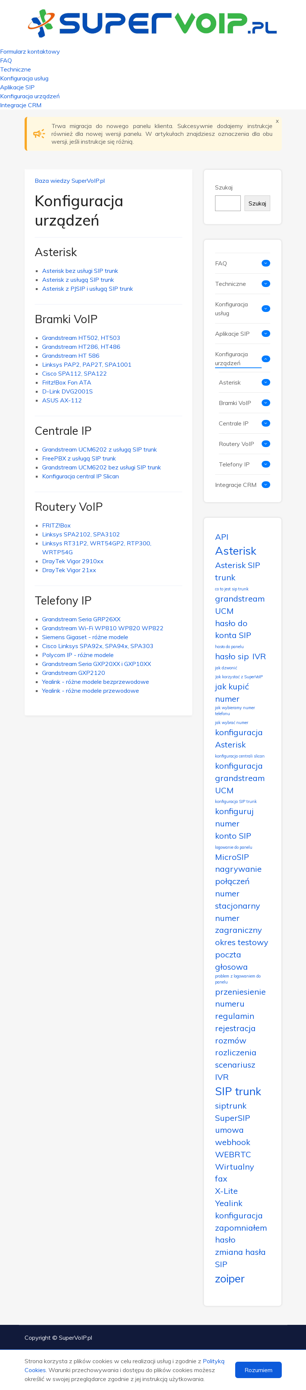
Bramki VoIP (66, 319)
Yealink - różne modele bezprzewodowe (95, 681)
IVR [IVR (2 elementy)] (259, 656)
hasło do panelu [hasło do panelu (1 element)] (229, 646)
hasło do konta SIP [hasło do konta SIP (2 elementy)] (233, 629)
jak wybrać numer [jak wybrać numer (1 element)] (231, 722)
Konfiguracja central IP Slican (80, 476)
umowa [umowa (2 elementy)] (229, 1130)
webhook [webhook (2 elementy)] (232, 1142)
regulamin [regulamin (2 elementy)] (234, 1016)
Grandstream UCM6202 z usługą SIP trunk (99, 449)
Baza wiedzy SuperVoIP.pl (70, 180)
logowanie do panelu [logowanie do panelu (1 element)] (233, 847)
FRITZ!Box (56, 525)
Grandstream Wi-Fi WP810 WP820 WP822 (103, 628)
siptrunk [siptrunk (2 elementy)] (230, 1105)
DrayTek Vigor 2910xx (73, 561)
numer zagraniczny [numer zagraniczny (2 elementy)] (238, 924)
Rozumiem (258, 1370)
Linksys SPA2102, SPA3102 (81, 534)
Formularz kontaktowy (30, 51)
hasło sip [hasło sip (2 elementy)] (232, 656)
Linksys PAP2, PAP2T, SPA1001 (87, 364)
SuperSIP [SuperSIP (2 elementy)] (232, 1118)
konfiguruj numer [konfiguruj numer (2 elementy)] (234, 817)
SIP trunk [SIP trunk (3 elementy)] (238, 1091)
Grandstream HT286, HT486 (81, 346)
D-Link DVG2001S (67, 391)
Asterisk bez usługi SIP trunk (80, 270)
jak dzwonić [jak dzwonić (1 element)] (226, 667)
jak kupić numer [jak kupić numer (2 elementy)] (232, 692)
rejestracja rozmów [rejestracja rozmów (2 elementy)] (235, 1034)
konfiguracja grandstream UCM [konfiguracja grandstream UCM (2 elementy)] (240, 778)
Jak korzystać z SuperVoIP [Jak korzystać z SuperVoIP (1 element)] (239, 676)
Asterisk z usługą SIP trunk (78, 279)
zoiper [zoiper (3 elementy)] (230, 1278)
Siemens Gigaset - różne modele (85, 637)
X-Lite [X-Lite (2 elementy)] (226, 1191)
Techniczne (15, 69)
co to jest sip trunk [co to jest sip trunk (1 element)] (232, 589)
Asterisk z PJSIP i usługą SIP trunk (87, 288)
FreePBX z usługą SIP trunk (79, 458)
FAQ (6, 60)
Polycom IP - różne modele (78, 655)
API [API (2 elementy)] (221, 537)
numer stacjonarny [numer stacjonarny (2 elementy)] (237, 899)
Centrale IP (63, 431)
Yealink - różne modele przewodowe (90, 690)
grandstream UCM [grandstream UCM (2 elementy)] (240, 604)
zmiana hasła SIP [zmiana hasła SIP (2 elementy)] (240, 1258)
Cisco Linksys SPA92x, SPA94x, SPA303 (98, 646)
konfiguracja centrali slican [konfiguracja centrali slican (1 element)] (240, 756)
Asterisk (56, 252)
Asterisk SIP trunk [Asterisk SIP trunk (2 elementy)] (237, 571)
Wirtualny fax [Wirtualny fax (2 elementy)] (234, 1172)
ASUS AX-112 (62, 400)
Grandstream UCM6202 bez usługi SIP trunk (101, 467)
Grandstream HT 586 (71, 355)
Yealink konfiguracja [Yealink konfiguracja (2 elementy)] (239, 1209)
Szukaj (224, 187)
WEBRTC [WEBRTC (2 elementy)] (233, 1154)
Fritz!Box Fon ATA (66, 382)
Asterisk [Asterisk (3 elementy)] (235, 550)
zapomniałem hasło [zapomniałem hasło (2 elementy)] (241, 1233)
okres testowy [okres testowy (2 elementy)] (241, 942)
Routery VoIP (69, 507)
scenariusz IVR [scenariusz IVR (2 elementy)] (235, 1070)
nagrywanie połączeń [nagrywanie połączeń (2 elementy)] (238, 875)
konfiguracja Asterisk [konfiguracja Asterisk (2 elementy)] (239, 738)
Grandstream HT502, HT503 (81, 337)
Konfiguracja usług (24, 78)
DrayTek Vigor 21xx (69, 570)
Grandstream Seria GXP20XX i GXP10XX (96, 663)
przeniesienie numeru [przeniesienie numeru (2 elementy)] (240, 997)
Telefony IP (63, 600)
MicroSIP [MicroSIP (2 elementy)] (232, 857)
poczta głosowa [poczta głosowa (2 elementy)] (231, 960)
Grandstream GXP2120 (73, 672)
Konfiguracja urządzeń (30, 96)
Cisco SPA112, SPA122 (74, 373)
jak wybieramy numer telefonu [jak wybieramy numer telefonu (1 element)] (235, 710)
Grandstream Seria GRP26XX (81, 619)
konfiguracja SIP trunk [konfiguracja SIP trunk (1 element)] (236, 801)
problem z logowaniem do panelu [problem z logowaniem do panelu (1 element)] (238, 979)
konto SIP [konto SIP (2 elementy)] (233, 836)
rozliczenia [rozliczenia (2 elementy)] (235, 1052)
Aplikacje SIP (17, 87)
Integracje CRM (20, 105)
